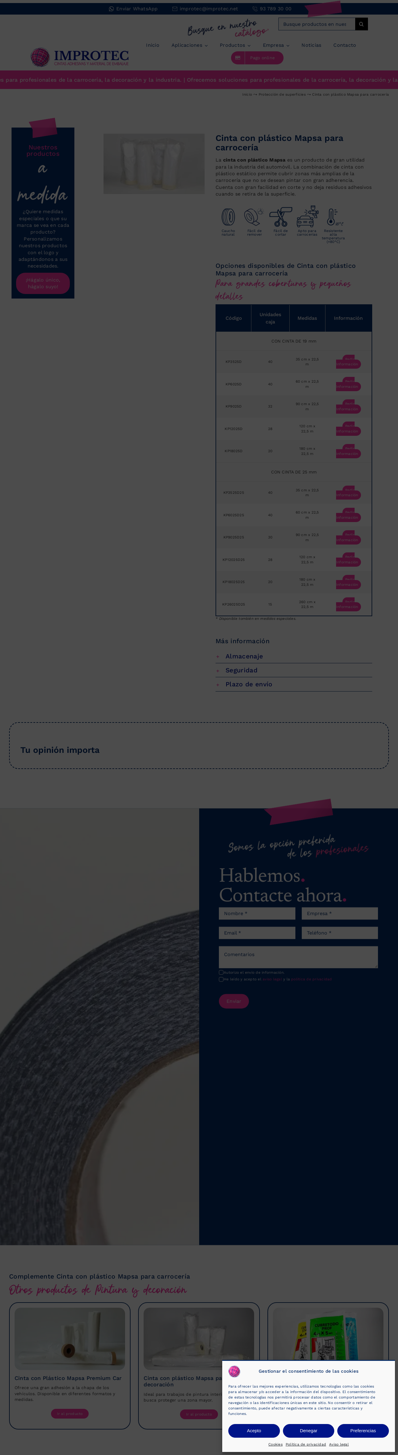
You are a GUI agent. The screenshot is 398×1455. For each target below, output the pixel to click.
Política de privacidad (306, 1444)
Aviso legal (339, 1444)
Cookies (275, 1444)
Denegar (309, 1430)
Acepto (254, 1430)
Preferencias (363, 1430)
